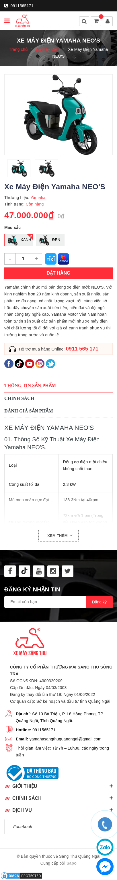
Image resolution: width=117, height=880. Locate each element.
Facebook (22, 826)
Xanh (18, 240)
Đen (48, 240)
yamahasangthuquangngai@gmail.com (66, 739)
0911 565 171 (82, 349)
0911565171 (19, 5)
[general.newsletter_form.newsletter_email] (58, 602)
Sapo (72, 863)
